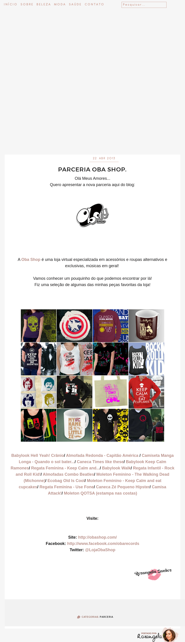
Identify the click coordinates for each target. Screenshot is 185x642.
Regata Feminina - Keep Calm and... (65, 468)
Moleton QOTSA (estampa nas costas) (100, 493)
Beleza (43, 4)
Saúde (75, 4)
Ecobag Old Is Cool (66, 480)
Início (11, 4)
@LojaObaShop (100, 550)
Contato (94, 4)
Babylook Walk (116, 468)
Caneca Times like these (100, 462)
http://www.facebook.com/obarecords (103, 543)
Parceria (106, 616)
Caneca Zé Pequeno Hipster (123, 487)
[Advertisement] (92, 121)
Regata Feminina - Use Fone (66, 487)
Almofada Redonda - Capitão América (102, 455)
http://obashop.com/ (97, 537)
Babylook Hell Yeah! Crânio (37, 455)
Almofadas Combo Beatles (68, 474)
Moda (60, 4)
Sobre (27, 4)
